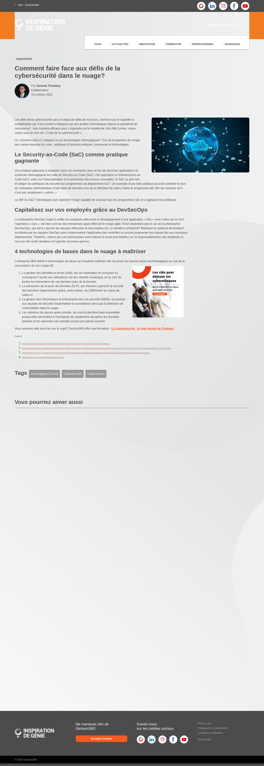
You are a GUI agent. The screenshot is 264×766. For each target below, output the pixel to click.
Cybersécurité (73, 373)
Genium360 (204, 739)
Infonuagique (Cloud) (44, 373)
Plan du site (204, 723)
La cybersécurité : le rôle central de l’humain (142, 328)
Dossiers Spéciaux (223, 25)
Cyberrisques (95, 373)
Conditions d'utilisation (210, 732)
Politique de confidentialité (213, 728)
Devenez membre (101, 738)
